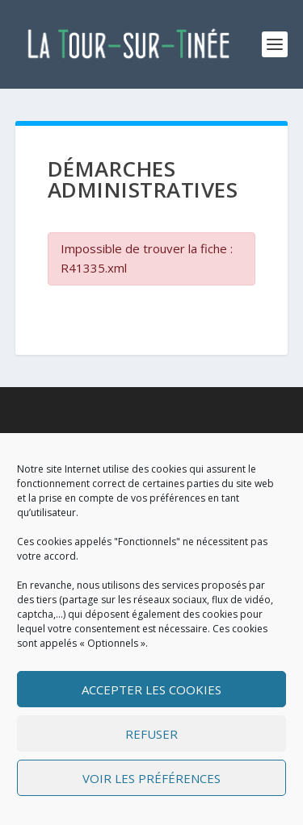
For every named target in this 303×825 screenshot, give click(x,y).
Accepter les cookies (151, 689)
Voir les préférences (151, 778)
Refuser (151, 734)
